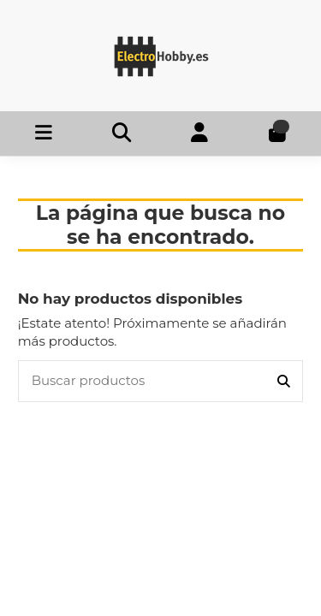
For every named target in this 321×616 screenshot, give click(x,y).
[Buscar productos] (284, 381)
